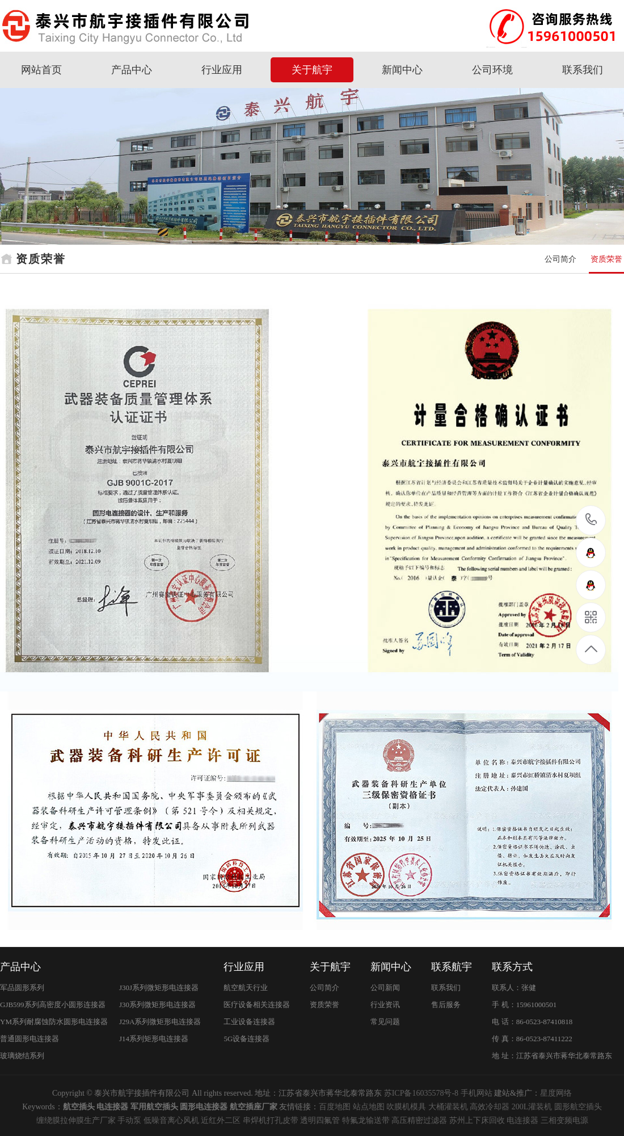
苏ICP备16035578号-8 (421, 1093)
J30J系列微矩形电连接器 (159, 987)
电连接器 (522, 1120)
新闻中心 (402, 70)
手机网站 (476, 1093)
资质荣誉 (606, 259)
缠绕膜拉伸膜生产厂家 (76, 1120)
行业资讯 (385, 1004)
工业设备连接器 (249, 1021)
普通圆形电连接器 (29, 1038)
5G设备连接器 (246, 1038)
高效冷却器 (489, 1107)
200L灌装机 (532, 1107)
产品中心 (131, 70)
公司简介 (560, 259)
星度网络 (556, 1093)
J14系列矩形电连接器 (153, 1038)
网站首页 (41, 70)
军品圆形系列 (22, 987)
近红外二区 (221, 1120)
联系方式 (512, 966)
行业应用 (221, 70)
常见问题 (385, 1021)
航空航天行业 (246, 987)
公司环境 (492, 70)
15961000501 (591, 519)
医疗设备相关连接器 (257, 1004)
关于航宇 (312, 70)
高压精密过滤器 (419, 1120)
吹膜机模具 (406, 1107)
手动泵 (129, 1120)
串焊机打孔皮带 (270, 1120)
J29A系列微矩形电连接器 (160, 1021)
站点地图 (369, 1107)
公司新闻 (385, 987)
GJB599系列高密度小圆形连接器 (53, 1004)
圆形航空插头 (578, 1107)
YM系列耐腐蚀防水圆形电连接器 (54, 1021)
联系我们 (582, 70)
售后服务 (446, 1004)
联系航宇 (451, 966)
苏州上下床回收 (477, 1120)
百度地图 (335, 1107)
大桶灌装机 (448, 1107)
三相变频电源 (564, 1120)
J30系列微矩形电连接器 (157, 1004)
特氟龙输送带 (366, 1120)
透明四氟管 (320, 1120)
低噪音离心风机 (171, 1120)
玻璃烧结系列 (22, 1055)
